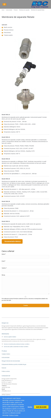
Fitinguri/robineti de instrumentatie (11, 361)
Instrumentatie (5, 357)
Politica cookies (6, 371)
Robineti (4, 368)
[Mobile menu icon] (4, 4)
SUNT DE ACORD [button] (41, 407)
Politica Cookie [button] (13, 415)
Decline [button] (30, 407)
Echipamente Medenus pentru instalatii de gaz (14, 364)
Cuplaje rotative (6, 354)
